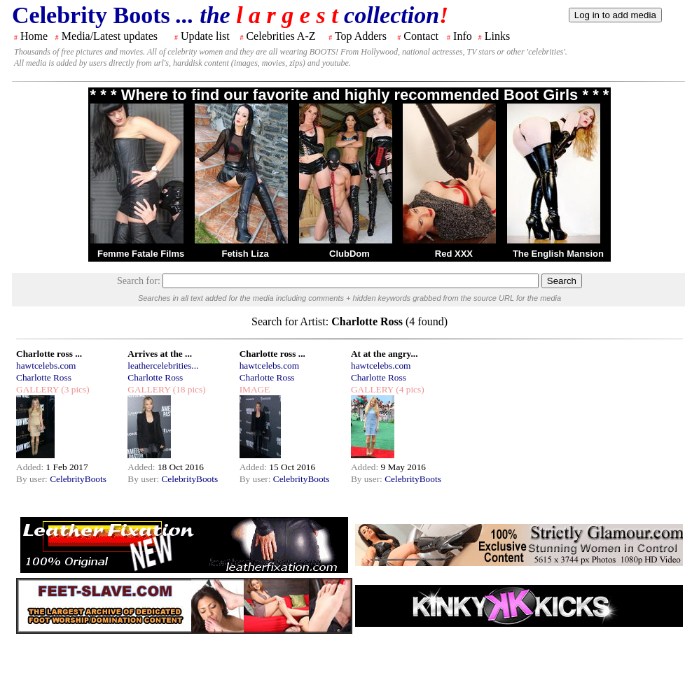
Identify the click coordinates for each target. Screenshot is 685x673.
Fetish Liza (244, 253)
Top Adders (361, 36)
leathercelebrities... (162, 365)
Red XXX (454, 253)
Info (462, 36)
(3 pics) (74, 389)
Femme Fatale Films (140, 253)
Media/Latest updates (110, 36)
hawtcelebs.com (46, 365)
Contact (420, 36)
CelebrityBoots (78, 479)
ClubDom (349, 253)
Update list (205, 36)
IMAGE (255, 389)
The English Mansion (558, 253)
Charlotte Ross (43, 377)
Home (34, 36)
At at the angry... (384, 353)
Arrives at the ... (159, 353)
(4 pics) (409, 389)
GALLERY (37, 389)
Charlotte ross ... (49, 353)
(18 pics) (187, 389)
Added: (31, 467)
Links (497, 36)
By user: (33, 479)
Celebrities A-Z (280, 36)
